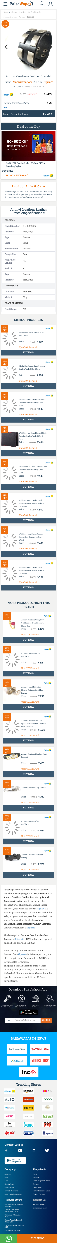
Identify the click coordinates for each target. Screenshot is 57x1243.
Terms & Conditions (11, 1191)
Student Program (39, 1194)
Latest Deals (37, 1187)
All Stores (36, 1177)
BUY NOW (37, 1238)
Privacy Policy (9, 1187)
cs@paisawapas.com (40, 1208)
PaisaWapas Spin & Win (13, 1230)
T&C (5, 107)
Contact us (39, 1200)
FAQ (6, 1181)
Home (35, 1174)
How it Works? (9, 1184)
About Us (8, 1174)
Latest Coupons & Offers (41, 1181)
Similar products (28, 320)
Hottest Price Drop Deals (41, 1191)
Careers (36, 1184)
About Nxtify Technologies (13, 1194)
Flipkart (48, 82)
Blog (6, 1177)
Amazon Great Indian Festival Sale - (12, 1210)
